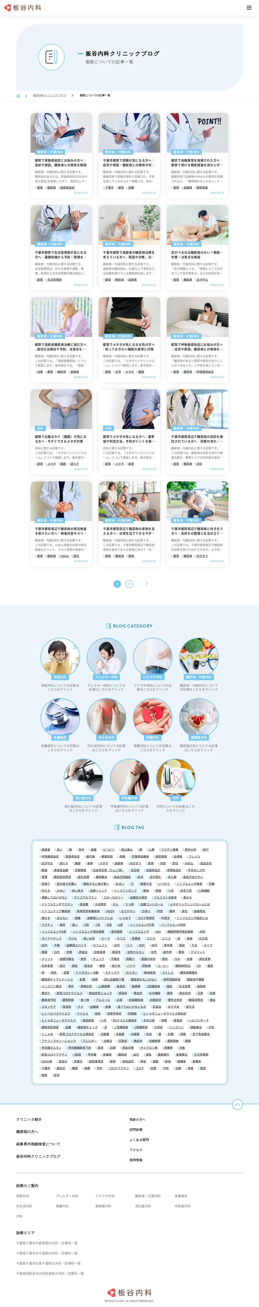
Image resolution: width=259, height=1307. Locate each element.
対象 (182, 1047)
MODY (110, 911)
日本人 (146, 911)
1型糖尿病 (153, 986)
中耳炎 (165, 918)
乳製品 (156, 1006)
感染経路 (88, 1020)
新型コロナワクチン (54, 1054)
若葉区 (78, 1061)
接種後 (181, 1061)
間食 (158, 890)
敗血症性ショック (100, 993)
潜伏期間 (116, 931)
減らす (74, 463)
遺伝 (184, 911)
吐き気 (203, 938)
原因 (202, 1068)
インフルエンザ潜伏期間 (88, 931)
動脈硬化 (163, 1054)
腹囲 (141, 371)
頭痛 (77, 918)
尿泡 (140, 877)
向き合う (202, 556)
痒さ (80, 1006)
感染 (143, 1061)
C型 (97, 924)
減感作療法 (66, 959)
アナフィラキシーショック (58, 1041)
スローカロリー (113, 897)
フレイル (194, 856)
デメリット (197, 952)
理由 (212, 1000)
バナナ (131, 965)
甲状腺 (91, 1054)
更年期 (168, 945)
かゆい (60, 890)
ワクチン (47, 924)
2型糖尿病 (141, 1027)
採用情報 (136, 1160)
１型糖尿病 (120, 1027)
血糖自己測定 (138, 897)
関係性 (116, 952)
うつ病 (129, 904)
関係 (169, 993)
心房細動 (204, 890)
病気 (74, 965)
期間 (187, 1041)
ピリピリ (109, 849)
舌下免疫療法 (201, 1034)
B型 (109, 924)
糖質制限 (68, 1000)
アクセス (136, 1150)
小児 (103, 1020)
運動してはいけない (54, 897)
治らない (62, 918)
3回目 (77, 1054)
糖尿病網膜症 (188, 972)
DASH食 (46, 1061)
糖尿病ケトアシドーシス (57, 979)
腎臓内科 (62, 1206)
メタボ (129, 371)
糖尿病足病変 (50, 1027)
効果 (212, 993)
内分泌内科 (24, 1206)
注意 (200, 993)
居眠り (130, 959)
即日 (76, 556)
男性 (83, 959)
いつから (164, 883)
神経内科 (22, 1195)
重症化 (45, 993)
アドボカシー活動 (87, 972)
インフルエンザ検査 (189, 883)
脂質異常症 (95, 1061)
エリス (166, 938)
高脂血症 (128, 1061)
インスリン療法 (51, 986)
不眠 (56, 945)
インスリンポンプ (125, 890)
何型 (159, 911)
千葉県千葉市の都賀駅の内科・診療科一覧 (47, 1243)
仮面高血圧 (152, 870)
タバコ (120, 938)
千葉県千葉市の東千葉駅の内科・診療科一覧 (48, 1263)
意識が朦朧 (148, 959)
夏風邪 (177, 1020)
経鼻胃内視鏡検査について (38, 1144)
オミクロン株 (149, 1047)
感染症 (122, 993)
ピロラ (151, 938)
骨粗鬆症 (86, 986)
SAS (158, 931)
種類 (74, 1068)
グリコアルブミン (85, 897)
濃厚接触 (172, 1041)
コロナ (139, 1068)
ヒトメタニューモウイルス (58, 1020)
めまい (119, 883)
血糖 (68, 1027)
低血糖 (83, 904)
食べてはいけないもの (131, 1006)
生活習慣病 (54, 279)
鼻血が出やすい (192, 877)
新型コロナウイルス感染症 (76, 1034)
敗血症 (137, 993)
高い (59, 849)
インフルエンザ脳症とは (192, 918)
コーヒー (163, 965)
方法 (194, 945)
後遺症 (120, 986)
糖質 (102, 965)
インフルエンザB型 (173, 924)
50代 (141, 945)
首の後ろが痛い (66, 883)
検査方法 (146, 883)
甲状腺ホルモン (51, 1047)
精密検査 (202, 187)
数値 (44, 870)
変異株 (135, 938)
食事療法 (181, 1054)
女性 (118, 371)
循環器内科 (104, 1206)
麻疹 (62, 924)
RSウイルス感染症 (124, 1020)
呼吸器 (132, 1013)
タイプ (207, 945)
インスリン (176, 1027)
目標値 (177, 856)
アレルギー (89, 1041)
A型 (120, 924)
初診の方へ (138, 1119)
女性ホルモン (135, 952)
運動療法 (196, 1027)
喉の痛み (127, 849)
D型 (86, 924)
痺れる (45, 890)
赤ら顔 (171, 877)
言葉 (66, 972)
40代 (154, 945)
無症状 (137, 1041)
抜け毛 (115, 965)
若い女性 (89, 938)
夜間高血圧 (173, 870)
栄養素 (107, 1054)
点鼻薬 (119, 1034)
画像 (93, 849)
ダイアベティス (51, 938)
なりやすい (127, 911)
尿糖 (131, 187)
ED (199, 965)
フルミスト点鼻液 (165, 897)
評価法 (82, 952)
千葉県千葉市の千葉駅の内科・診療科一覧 (47, 1253)
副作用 (167, 952)
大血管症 (100, 904)
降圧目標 (83, 877)
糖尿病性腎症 (62, 877)
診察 (69, 952)
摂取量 (146, 965)
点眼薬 (104, 1034)
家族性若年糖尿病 (88, 911)
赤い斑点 (77, 890)
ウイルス (82, 1013)
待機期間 (154, 1041)
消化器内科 (143, 1206)
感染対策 (128, 1047)
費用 (181, 952)
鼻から (187, 897)
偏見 (210, 965)
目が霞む (155, 877)
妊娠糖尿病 (135, 1000)
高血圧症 (206, 863)
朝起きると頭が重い (96, 883)
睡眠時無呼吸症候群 (180, 931)
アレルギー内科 (67, 1195)
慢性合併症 (174, 1000)
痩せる (45, 918)
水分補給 (154, 993)
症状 (56, 1075)
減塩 (148, 1054)
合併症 (158, 1027)
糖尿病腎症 (195, 1000)
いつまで (125, 918)
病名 (53, 972)
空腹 (211, 883)
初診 (199, 463)
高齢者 (132, 279)
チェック (98, 959)
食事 (108, 1006)
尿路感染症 (67, 187)
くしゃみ (47, 1034)
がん (115, 904)
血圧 (136, 1054)
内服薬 (135, 1034)
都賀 (40, 187)
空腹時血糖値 (140, 856)
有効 (148, 1034)
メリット (47, 959)
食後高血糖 (60, 870)
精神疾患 (149, 972)
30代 (116, 945)
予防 (165, 1068)
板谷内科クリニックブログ (50, 95)
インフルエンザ (138, 931)
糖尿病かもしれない (143, 979)
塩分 (62, 965)
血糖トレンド (98, 890)
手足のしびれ (196, 870)
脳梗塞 (135, 986)
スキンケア (48, 1006)
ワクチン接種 (169, 849)
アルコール (102, 1000)
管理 (44, 877)
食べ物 (84, 1000)
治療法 (107, 1041)
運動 (155, 1061)
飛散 (183, 1034)
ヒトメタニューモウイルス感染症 (164, 1013)
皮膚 (189, 959)
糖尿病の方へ (27, 1132)
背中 (81, 849)
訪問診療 (136, 1129)
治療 (40, 371)
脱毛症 (88, 965)
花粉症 (122, 1041)
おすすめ (173, 1006)
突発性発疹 (114, 1013)
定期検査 (80, 870)
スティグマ (112, 972)
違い (74, 924)
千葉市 (109, 187)
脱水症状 (185, 993)
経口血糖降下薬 (114, 979)
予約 (99, 1068)
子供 (211, 1027)
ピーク (105, 938)
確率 (172, 911)
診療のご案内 (27, 1186)
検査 (44, 1075)
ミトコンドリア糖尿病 (55, 911)
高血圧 (62, 1061)
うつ (129, 945)
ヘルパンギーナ (198, 1020)
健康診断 (107, 856)
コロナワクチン (118, 1068)
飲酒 (167, 1061)
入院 (170, 890)
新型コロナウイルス (69, 993)
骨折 (71, 986)
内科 (202, 931)
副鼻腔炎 (199, 911)
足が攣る (202, 279)
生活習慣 (184, 986)
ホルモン (131, 972)
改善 (190, 1068)
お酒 (119, 1000)
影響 (82, 979)
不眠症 (114, 959)
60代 (44, 945)
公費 (151, 849)
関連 (44, 952)
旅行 (205, 849)
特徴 (164, 1020)
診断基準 (99, 952)
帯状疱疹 (190, 849)
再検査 (45, 849)
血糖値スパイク (76, 945)
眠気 (165, 959)
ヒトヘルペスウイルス (55, 1013)
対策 (170, 1034)
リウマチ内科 (105, 1195)
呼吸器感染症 (205, 371)
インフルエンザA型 (53, 931)
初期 (112, 1047)
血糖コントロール (151, 904)
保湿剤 (66, 1006)
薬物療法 (101, 877)
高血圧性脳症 (122, 877)
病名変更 (204, 959)
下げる (72, 938)
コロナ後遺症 (146, 918)
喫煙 (94, 979)
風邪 (100, 1047)
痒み (177, 959)
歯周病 (201, 986)
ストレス (168, 972)
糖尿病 (51, 187)
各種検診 (181, 1195)
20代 (56, 952)
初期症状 (155, 1000)
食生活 (190, 1006)
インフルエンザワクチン (57, 904)
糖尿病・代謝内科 (148, 1195)
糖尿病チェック (87, 1027)
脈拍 (146, 890)
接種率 (196, 1061)
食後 (189, 938)
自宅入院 (186, 890)
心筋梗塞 (104, 986)
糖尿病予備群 (195, 979)
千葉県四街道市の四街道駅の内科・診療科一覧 (50, 1273)
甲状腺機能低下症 (79, 1047)
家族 (131, 556)
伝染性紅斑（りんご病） (108, 870)
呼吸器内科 (183, 1206)
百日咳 (135, 870)
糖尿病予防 (48, 1000)
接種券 (168, 1047)
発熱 (97, 1013)
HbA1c (64, 556)
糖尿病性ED (183, 965)
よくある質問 (139, 1140)
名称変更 (47, 965)
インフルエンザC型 (141, 924)
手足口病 (149, 1020)
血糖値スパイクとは (99, 918)
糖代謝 (90, 856)
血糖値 (187, 187)
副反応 (60, 1068)
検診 (169, 986)
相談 (181, 945)
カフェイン (99, 945)
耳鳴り (45, 883)
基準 (131, 463)
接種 (87, 1068)
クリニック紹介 (29, 1119)
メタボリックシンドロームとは (189, 904)
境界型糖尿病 (171, 979)
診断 (153, 1068)
